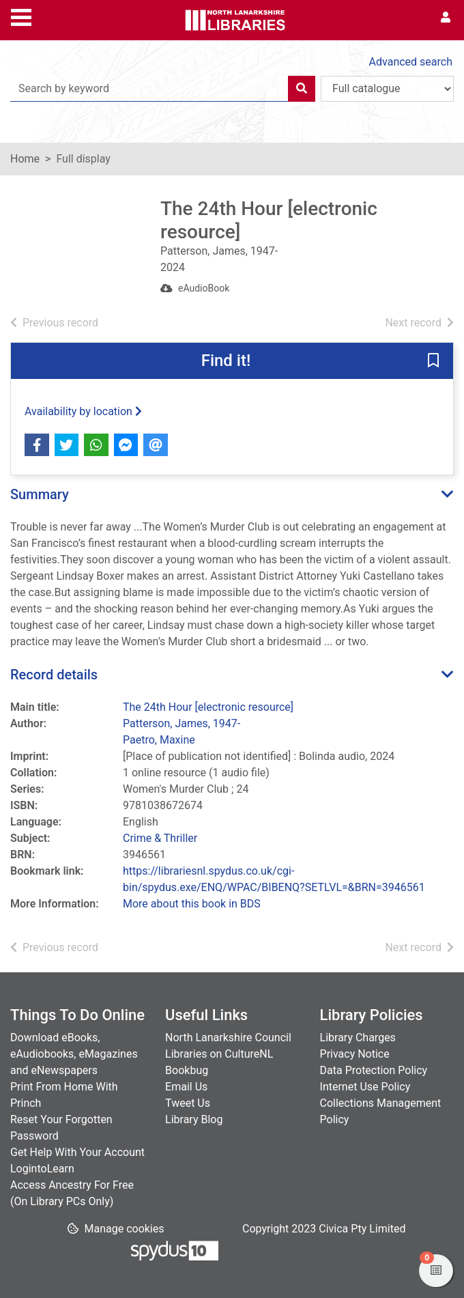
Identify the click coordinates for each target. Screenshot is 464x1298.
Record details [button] (54, 674)
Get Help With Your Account (77, 1152)
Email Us (186, 1086)
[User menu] (446, 17)
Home (25, 158)
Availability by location (83, 411)
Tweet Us (187, 1103)
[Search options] (387, 89)
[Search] (301, 89)
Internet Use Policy (365, 1086)
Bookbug (186, 1070)
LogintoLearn (42, 1168)
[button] (433, 362)
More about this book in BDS (192, 903)
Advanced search (410, 61)
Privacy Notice (355, 1053)
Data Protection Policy (374, 1070)
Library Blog (193, 1119)
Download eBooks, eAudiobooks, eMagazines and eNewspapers (74, 1054)
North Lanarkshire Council (228, 1037)
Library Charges (358, 1037)
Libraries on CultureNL (219, 1053)
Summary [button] (39, 494)
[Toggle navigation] (21, 15)
